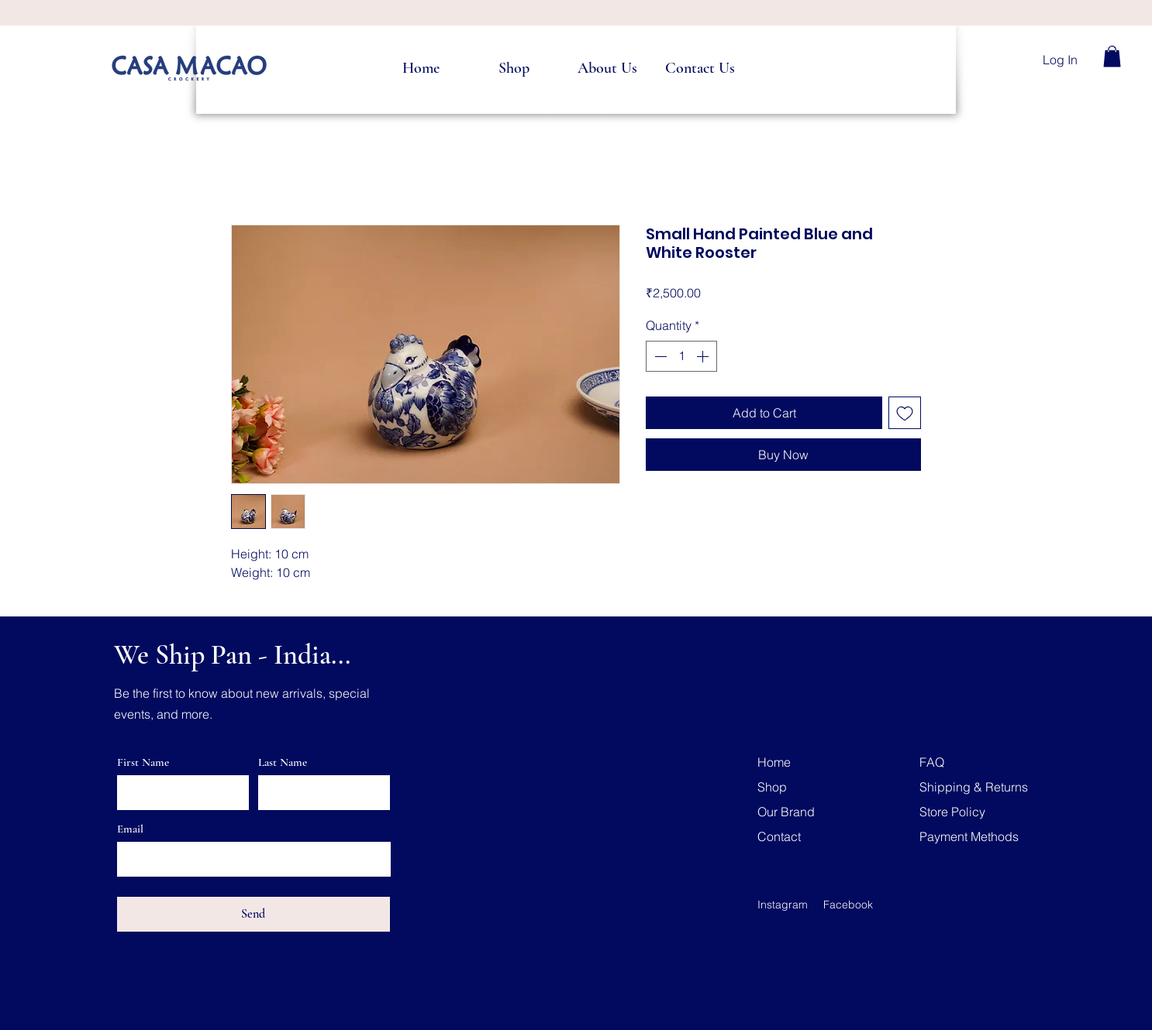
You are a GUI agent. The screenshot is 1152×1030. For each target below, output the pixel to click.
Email (130, 829)
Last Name (282, 762)
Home (774, 762)
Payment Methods (969, 836)
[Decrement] (659, 356)
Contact (779, 836)
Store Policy (952, 811)
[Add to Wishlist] (904, 413)
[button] (1112, 56)
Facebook (848, 905)
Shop (772, 787)
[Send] (253, 914)
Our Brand (786, 811)
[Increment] (704, 356)
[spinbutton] (681, 356)
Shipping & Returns (973, 787)
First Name (143, 762)
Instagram (782, 905)
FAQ (931, 762)
